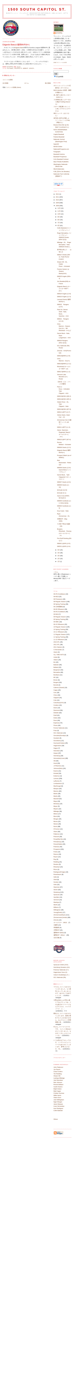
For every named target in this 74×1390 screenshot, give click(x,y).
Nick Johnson (58, 1082)
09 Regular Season (60, 617)
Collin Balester (58, 1110)
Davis (55, 708)
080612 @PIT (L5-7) (63, 412)
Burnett (56, 685)
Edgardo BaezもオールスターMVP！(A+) (63, 289)
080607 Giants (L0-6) (64, 482)
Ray (55, 859)
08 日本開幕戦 (58, 606)
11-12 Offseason (59, 639)
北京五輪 (56, 937)
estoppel (59, 33)
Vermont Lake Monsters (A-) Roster (62, 377)
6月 (58, 225)
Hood (55, 763)
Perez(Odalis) (58, 844)
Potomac (10, 68)
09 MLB (56, 614)
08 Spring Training (59, 604)
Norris (55, 826)
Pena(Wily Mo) (58, 839)
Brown (56, 680)
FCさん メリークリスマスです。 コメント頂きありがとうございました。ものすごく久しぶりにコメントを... (62, 1031)
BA (54, 662)
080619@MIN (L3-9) (63, 356)
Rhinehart (57, 867)
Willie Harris (57, 1095)
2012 (57, 194)
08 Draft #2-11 (61, 493)
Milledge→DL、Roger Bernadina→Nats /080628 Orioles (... (64, 245)
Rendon (56, 864)
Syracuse (57, 894)
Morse (56, 821)
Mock (55, 816)
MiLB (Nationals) (59, 169)
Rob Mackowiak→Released (64, 463)
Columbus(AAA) (59, 702)
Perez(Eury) (57, 841)
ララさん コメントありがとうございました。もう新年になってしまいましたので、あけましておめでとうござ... (62, 991)
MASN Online (58, 146)
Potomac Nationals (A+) (61, 970)
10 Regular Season (60, 627)
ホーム (26, 83)
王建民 (56, 925)
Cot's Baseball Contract (61, 159)
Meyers (56, 809)
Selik (55, 877)
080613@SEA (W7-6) (64, 409)
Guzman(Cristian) (59, 743)
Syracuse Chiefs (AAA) (61, 965)
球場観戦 (56, 927)
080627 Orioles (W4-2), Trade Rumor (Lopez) (63, 257)
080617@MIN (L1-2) (63, 371)
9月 (58, 217)
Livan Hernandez (59, 1106)
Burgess (56, 682)
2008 (57, 205)
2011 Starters (58, 647)
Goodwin (56, 738)
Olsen (55, 831)
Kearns (56, 771)
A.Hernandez (58, 649)
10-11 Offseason (59, 632)
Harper (56, 753)
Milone (56, 814)
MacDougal (57, 786)
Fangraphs (57, 151)
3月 (58, 556)
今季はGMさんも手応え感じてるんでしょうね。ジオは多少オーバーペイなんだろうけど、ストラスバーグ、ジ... (62, 1004)
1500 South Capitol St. (37, 9)
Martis (55, 796)
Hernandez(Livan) (59, 758)
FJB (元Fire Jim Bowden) (62, 171)
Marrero (56, 791)
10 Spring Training (59, 629)
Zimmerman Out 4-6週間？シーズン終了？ (64, 422)
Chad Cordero (58, 1071)
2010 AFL (57, 642)
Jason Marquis (58, 1104)
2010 (57, 200)
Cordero (56, 705)
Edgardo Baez (18, 47)
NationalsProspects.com (61, 149)
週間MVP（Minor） (29, 68)
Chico (55, 695)
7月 (58, 222)
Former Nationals (59, 728)
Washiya (56, 902)
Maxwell (56, 799)
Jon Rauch (57, 1069)
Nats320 (56, 144)
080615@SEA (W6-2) (64, 396)
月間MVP (57, 930)
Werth (55, 905)
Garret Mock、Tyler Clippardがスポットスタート (64, 477)
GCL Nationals (58, 733)
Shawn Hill (57, 1076)
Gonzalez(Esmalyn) (60, 735)
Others (56, 1119)
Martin (56, 793)
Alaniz (55, 652)
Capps (56, 690)
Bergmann (57, 670)
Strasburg (57, 892)
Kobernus (57, 776)
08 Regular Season (60, 601)
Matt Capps (57, 1091)
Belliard (56, 667)
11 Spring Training (59, 637)
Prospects (18, 68)
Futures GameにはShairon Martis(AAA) (63, 271)
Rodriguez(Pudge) (59, 872)
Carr (55, 692)
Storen (56, 889)
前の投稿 (48, 83)
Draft (55, 715)
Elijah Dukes (58, 1089)
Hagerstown (57, 745)
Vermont (56, 900)
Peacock (56, 836)
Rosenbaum (57, 874)
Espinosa (56, 723)
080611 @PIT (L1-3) (63, 427)
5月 (58, 550)
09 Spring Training (59, 619)
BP (54, 677)
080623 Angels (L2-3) (64, 296)
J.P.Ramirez (57, 766)
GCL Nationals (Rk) (60, 977)
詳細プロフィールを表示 (60, 62)
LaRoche (56, 781)
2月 (58, 558)
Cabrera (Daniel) (59, 687)
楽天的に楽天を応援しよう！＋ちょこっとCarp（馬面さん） (62, 120)
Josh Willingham (59, 1100)
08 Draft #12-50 (62, 490)
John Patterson (58, 1067)
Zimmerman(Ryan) (59, 915)
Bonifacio (56, 675)
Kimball (56, 773)
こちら (56, 572)
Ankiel (55, 657)
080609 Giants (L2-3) (64, 447)
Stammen (57, 887)
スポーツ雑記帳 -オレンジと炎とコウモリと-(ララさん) (62, 109)
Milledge (56, 811)
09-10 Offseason (59, 624)
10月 (59, 214)
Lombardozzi (58, 783)
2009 (57, 203)
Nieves (56, 824)
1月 (58, 561)
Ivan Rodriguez (58, 1108)
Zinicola (56, 920)
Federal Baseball (59, 137)
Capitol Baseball (59, 134)
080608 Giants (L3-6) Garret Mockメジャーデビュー (64, 470)
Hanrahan (57, 751)
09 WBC (56, 622)
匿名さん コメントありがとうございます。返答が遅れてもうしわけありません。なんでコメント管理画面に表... (62, 1018)
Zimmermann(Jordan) (60, 917)
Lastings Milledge (59, 1078)
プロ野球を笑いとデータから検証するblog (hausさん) (62, 102)
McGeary (56, 804)
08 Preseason (58, 599)
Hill (55, 761)
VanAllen (56, 897)
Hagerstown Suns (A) (60, 972)
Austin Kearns (58, 1087)
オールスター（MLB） (61, 922)
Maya (55, 801)
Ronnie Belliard (58, 1084)
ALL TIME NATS (59, 654)
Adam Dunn (57, 1097)
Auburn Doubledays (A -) (61, 975)
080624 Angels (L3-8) (64, 294)
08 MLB (56, 596)
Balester (56, 665)
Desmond (57, 710)
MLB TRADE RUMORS (61, 162)
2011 (57, 197)
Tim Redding (58, 1074)
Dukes (56, 718)
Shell (55, 879)
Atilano (56, 660)
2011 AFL (57, 644)
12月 (59, 208)
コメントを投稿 (8, 80)
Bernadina (57, 672)
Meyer (56, 806)
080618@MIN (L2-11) (64, 363)
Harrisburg (57, 756)
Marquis (56, 788)
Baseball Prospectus (60, 156)
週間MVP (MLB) (59, 932)
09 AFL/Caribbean (59, 611)
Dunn (55, 720)
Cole (55, 700)
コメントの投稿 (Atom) (13, 87)
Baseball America (59, 154)
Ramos (56, 854)
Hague (56, 748)
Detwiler (56, 713)
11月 (59, 211)
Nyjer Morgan (58, 1102)
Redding (56, 862)
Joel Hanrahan (58, 1080)
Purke (55, 852)
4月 (58, 553)
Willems (56, 907)
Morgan (56, 819)
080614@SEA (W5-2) (64, 399)
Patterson (57, 834)
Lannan (56, 778)
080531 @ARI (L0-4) (63, 546)
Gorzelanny (57, 740)
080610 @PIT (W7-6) (64, 439)
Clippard (56, 697)
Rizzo (55, 869)
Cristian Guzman (59, 1093)
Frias (55, 730)
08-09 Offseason (59, 609)
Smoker (56, 882)
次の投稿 (5, 83)
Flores (56, 725)
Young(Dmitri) (58, 912)
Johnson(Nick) (58, 768)
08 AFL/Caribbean (59, 594)
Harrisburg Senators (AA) (62, 967)
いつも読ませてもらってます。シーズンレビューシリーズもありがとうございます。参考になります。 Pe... (62, 1044)
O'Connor (57, 829)
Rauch (56, 857)
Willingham (57, 910)
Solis (55, 884)
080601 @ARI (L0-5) (63, 543)
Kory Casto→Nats (63, 511)
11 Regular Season (60, 634)
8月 (58, 220)
